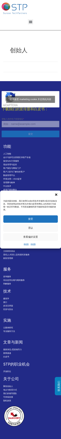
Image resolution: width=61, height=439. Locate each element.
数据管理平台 (9, 175)
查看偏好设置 (30, 236)
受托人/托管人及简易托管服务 (16, 254)
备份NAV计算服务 (11, 161)
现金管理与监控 (10, 164)
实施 (7, 320)
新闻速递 (7, 353)
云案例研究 (8, 327)
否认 (30, 227)
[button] (56, 194)
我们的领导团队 (10, 393)
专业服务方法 (9, 331)
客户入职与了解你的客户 (14, 171)
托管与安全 (8, 309)
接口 (5, 302)
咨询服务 (7, 276)
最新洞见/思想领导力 (12, 349)
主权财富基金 (9, 251)
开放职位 (7, 371)
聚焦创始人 (8, 386)
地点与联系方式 (10, 390)
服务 (7, 269)
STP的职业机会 (16, 364)
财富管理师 (8, 258)
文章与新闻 (13, 342)
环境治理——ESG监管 (12, 179)
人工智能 (7, 153)
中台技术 (7, 186)
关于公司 (11, 378)
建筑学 (6, 298)
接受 (30, 218)
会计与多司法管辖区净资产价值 (17, 157)
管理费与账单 (9, 182)
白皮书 (6, 356)
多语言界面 (8, 305)
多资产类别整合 (10, 189)
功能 (7, 146)
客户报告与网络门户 (12, 168)
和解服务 (7, 283)
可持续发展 (8, 397)
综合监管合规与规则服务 (14, 280)
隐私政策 (7, 400)
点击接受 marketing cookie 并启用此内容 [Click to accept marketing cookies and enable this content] (30, 99)
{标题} (26, 244)
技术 (7, 291)
